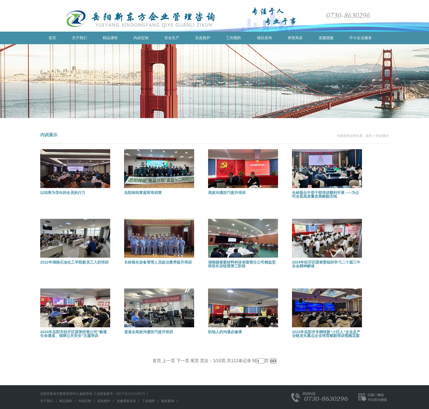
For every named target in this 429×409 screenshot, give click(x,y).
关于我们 (79, 38)
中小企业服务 (360, 38)
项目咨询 (264, 38)
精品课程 (110, 38)
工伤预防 (233, 38)
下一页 (182, 360)
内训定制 (141, 38)
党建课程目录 (126, 401)
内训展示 (382, 136)
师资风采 (295, 38)
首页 (52, 38)
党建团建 (326, 38)
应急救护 (202, 38)
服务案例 (167, 401)
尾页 (194, 360)
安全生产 (171, 38)
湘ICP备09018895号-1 (132, 394)
